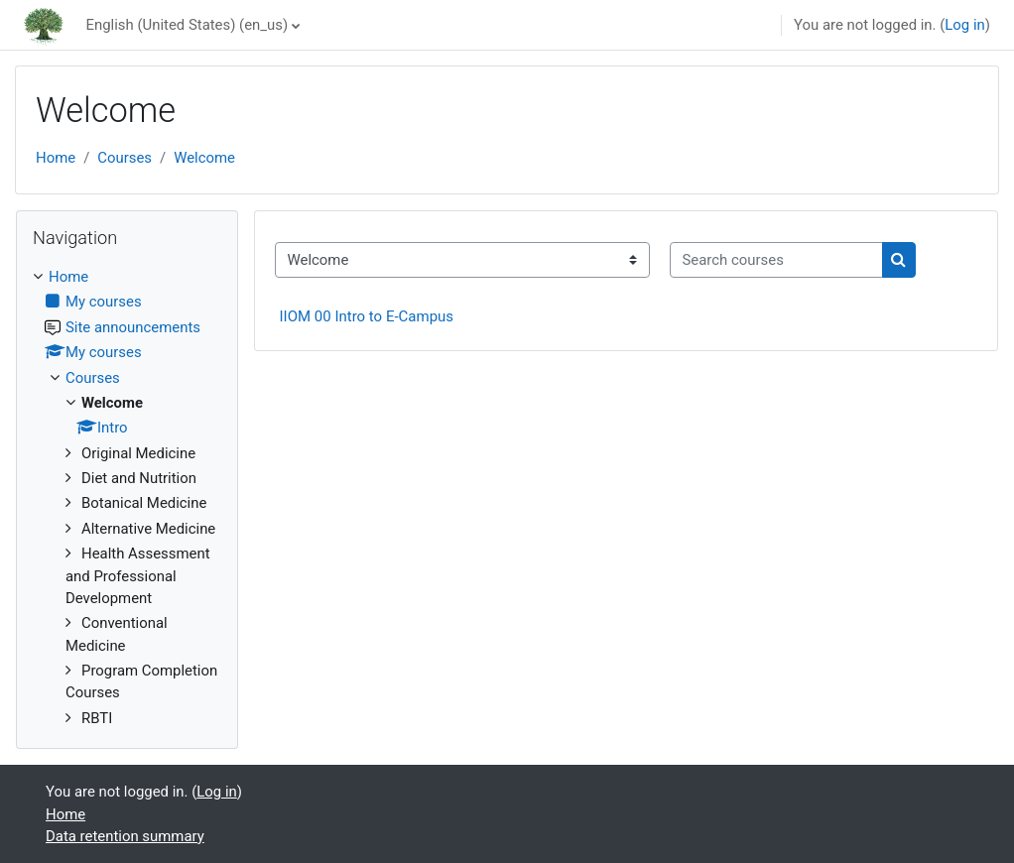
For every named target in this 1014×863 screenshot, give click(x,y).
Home (55, 158)
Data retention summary (125, 836)
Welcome (204, 158)
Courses (124, 158)
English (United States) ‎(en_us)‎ (186, 25)
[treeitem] (127, 497)
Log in (964, 25)
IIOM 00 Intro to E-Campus (367, 316)
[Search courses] (776, 260)
